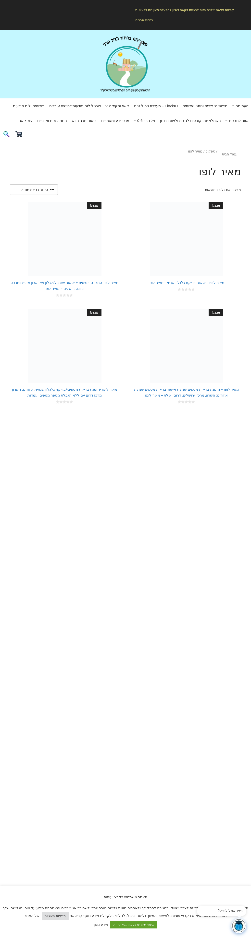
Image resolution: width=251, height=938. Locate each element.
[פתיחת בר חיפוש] (6, 136)
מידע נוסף (100, 924)
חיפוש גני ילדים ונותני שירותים (205, 105)
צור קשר (25, 120)
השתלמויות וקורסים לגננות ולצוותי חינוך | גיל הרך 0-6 (176, 120)
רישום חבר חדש (84, 120)
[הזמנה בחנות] (34, 189)
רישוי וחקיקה (116, 106)
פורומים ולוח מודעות (28, 105)
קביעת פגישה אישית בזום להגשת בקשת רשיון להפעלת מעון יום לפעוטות (184, 10)
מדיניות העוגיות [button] (55, 916)
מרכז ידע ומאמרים (115, 120)
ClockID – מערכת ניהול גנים (156, 105)
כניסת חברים (144, 20)
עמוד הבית (230, 154)
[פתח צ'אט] (238, 925)
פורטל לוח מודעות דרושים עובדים (75, 105)
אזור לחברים (236, 120)
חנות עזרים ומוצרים (52, 120)
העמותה (239, 106)
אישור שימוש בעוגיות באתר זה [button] (133, 924)
